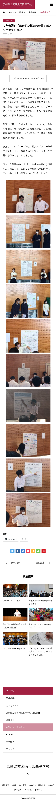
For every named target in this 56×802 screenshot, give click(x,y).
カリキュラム (12, 705)
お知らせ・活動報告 (37, 785)
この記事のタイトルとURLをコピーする (28, 78)
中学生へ (38, 790)
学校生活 (10, 720)
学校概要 (10, 698)
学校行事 (9, 20)
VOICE (9, 734)
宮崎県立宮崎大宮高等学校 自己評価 (23, 713)
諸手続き (10, 742)
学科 (14, 785)
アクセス (10, 749)
